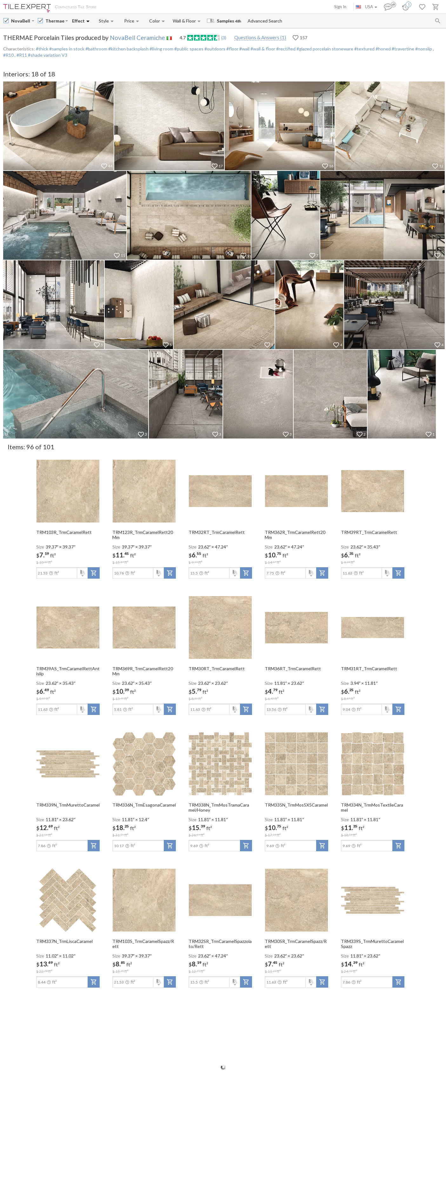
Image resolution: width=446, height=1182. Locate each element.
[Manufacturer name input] (20, 20)
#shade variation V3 (47, 55)
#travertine (402, 48)
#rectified (285, 48)
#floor (231, 48)
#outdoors (214, 48)
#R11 (22, 55)
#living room (161, 48)
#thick (42, 48)
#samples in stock (66, 48)
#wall (244, 48)
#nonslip (423, 48)
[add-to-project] (94, 573)
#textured (364, 48)
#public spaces (188, 48)
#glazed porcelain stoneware (324, 48)
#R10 (9, 55)
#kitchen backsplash (128, 48)
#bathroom (95, 48)
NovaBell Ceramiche (137, 37)
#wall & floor (262, 48)
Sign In (340, 6)
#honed (383, 48)
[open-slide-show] (68, 491)
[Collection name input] (55, 20)
